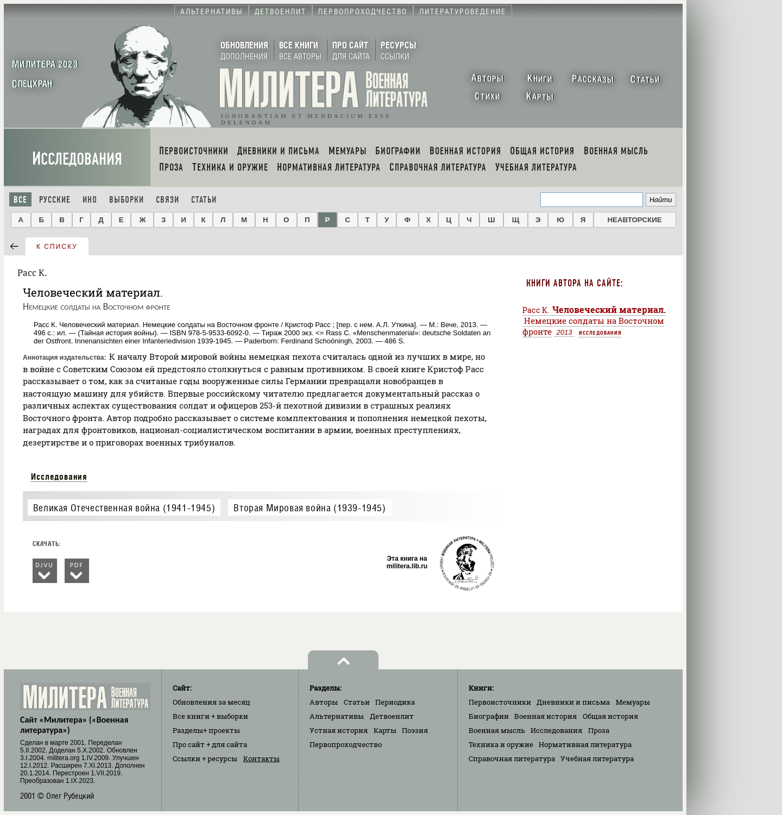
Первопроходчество (346, 744)
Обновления (211, 702)
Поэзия (415, 730)
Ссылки (205, 758)
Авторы (324, 702)
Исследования (77, 159)
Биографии (489, 716)
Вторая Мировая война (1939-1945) (310, 507)
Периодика (395, 702)
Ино (90, 199)
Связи (167, 199)
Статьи (204, 199)
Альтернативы (337, 716)
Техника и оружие (501, 744)
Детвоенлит (392, 716)
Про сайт (210, 744)
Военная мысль (497, 730)
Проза (598, 730)
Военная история (545, 716)
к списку (57, 246)
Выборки (126, 199)
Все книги (210, 716)
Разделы (206, 730)
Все (20, 199)
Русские (55, 199)
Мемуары (633, 702)
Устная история (339, 730)
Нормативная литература (585, 744)
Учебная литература (597, 758)
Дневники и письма (573, 702)
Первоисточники (500, 702)
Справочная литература (512, 758)
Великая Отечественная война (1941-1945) (124, 507)
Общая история (610, 716)
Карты (385, 730)
